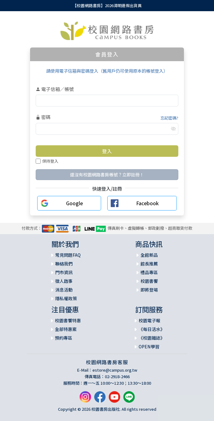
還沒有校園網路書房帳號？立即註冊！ (107, 174)
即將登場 (149, 290)
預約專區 (63, 338)
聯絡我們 (64, 263)
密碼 (43, 117)
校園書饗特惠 (68, 320)
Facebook (147, 203)
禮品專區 (149, 272)
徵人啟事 (64, 281)
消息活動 (64, 290)
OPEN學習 (149, 346)
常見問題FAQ (68, 255)
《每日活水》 (152, 329)
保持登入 (47, 161)
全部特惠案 (66, 329)
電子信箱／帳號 (55, 89)
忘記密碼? (169, 118)
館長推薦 (149, 263)
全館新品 (149, 255)
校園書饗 (149, 281)
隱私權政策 (66, 298)
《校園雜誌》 (152, 338)
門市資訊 (64, 272)
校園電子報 (149, 320)
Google (74, 203)
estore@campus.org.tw (114, 370)
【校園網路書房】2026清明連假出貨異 (107, 5)
